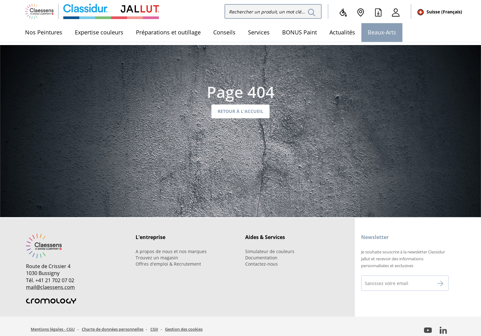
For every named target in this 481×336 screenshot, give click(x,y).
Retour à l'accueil (240, 111)
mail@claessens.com (50, 287)
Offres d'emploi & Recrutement (168, 264)
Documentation (261, 258)
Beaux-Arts (382, 32)
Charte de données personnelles (112, 329)
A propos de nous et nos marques (171, 251)
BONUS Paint (299, 32)
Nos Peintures (43, 32)
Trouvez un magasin (157, 258)
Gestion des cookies (184, 329)
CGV (154, 329)
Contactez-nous (261, 264)
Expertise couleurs (99, 32)
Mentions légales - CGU (53, 329)
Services (259, 32)
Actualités (342, 32)
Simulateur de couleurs (269, 251)
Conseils (224, 32)
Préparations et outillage (168, 32)
